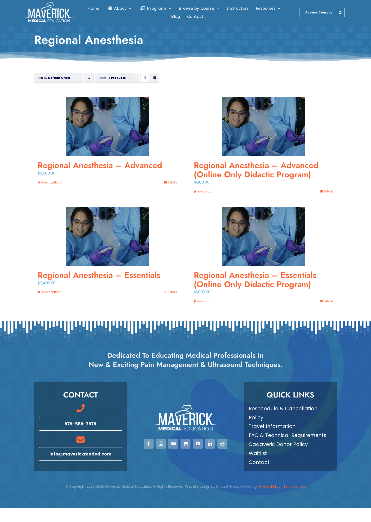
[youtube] (198, 444)
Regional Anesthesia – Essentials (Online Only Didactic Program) (255, 279)
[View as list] (154, 77)
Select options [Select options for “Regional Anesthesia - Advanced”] (51, 182)
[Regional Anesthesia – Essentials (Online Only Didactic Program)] (263, 236)
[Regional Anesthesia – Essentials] (107, 236)
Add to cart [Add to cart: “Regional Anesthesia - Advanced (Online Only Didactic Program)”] (205, 191)
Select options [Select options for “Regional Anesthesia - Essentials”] (51, 292)
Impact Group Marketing (236, 486)
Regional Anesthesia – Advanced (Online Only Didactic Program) (256, 169)
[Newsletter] (173, 444)
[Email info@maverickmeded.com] (80, 454)
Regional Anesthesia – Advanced (100, 165)
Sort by (54, 78)
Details (172, 182)
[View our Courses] (185, 444)
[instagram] (161, 444)
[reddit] (222, 444)
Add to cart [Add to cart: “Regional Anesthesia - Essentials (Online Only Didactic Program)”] (205, 301)
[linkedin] (210, 444)
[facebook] (149, 444)
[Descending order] (89, 78)
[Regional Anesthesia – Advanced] (107, 126)
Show (112, 78)
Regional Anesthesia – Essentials (99, 275)
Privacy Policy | (270, 486)
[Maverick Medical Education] (49, 4)
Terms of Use (294, 486)
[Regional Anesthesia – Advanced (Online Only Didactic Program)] (263, 126)
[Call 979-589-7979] (80, 424)
